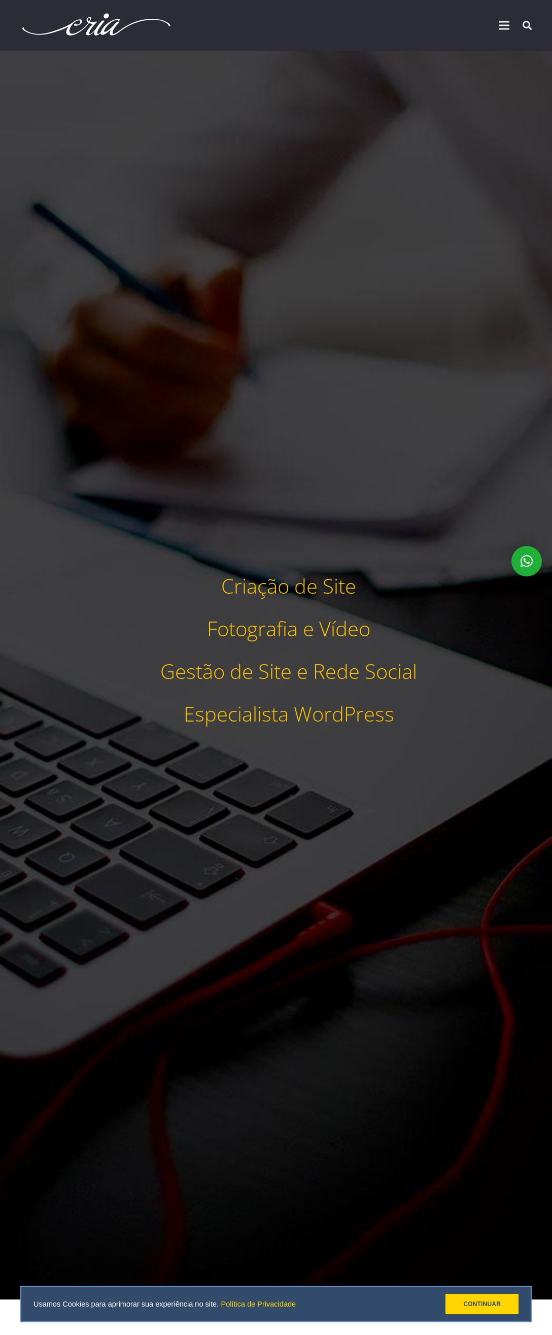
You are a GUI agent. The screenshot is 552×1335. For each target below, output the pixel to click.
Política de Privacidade (258, 1304)
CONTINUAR (482, 1304)
